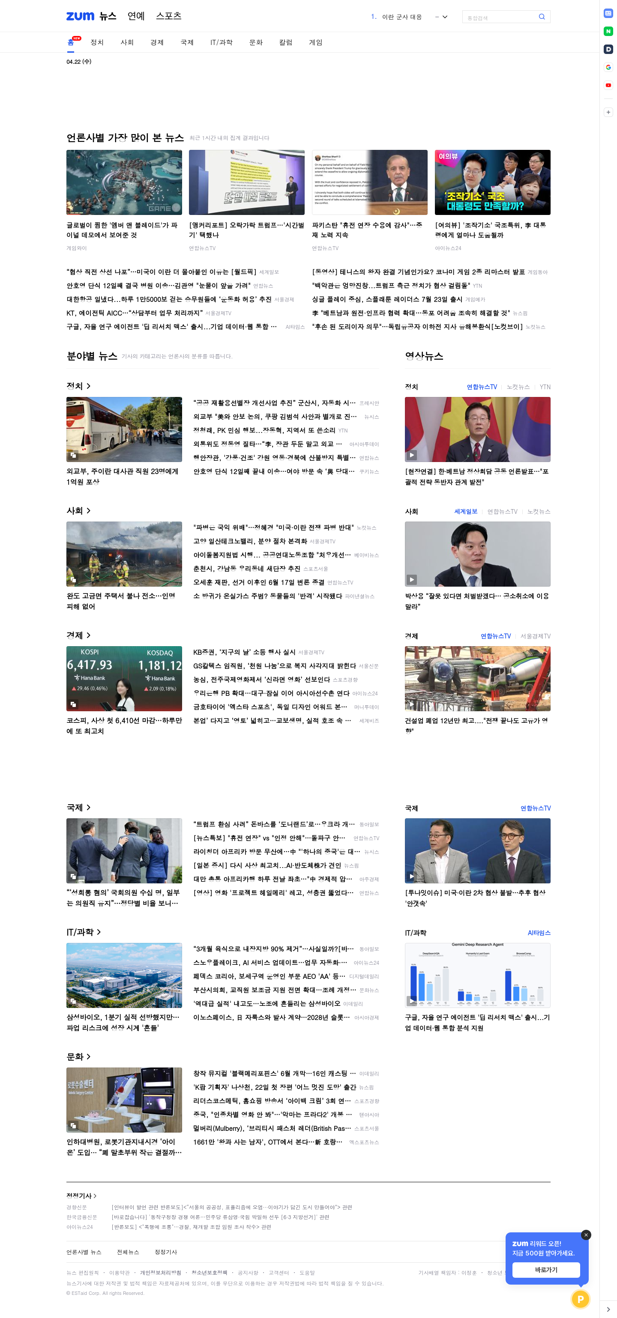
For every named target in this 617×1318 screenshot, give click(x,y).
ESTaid (79, 1293)
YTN (545, 386)
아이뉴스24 (448, 247)
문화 (256, 42)
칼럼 (286, 42)
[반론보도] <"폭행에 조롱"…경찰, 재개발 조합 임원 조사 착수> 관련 (191, 1226)
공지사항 (248, 1272)
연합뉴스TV (202, 247)
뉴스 (108, 16)
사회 (127, 42)
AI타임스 (539, 932)
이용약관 (119, 1272)
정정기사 (78, 1195)
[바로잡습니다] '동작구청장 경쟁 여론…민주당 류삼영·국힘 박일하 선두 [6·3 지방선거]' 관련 (220, 1216)
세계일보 (465, 511)
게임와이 (76, 247)
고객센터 (279, 1272)
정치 (97, 42)
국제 (187, 42)
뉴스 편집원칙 (82, 1272)
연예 (136, 16)
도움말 (307, 1272)
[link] (608, 13)
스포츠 (169, 16)
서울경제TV (536, 636)
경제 (157, 42)
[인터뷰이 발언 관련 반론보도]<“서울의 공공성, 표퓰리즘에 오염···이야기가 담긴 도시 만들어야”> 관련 (232, 1207)
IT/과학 (221, 42)
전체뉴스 (128, 1252)
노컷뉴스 (518, 386)
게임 (316, 42)
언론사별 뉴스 (84, 1252)
